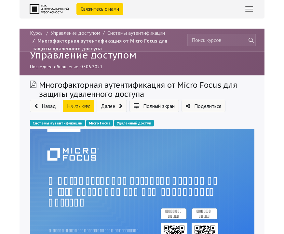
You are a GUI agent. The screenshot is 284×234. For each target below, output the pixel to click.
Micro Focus (99, 123)
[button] (45, 106)
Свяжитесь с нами (100, 9)
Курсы (37, 33)
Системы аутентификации (57, 123)
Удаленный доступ (134, 123)
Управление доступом (83, 55)
